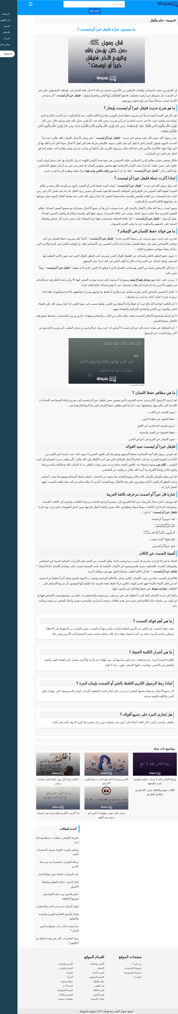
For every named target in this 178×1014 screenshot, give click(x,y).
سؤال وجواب (49, 981)
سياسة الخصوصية (115, 972)
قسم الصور (81, 994)
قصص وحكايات (48, 994)
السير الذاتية (81, 972)
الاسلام (83, 968)
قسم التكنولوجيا (47, 990)
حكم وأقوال (139, 20)
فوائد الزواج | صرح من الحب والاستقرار (40, 906)
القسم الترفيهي (79, 977)
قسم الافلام (81, 990)
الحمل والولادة (48, 968)
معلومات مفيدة (48, 999)
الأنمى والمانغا (80, 964)
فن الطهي (82, 985)
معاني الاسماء (80, 999)
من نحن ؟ (119, 964)
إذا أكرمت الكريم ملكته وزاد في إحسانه (40, 813)
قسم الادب (50, 985)
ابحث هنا (77, 11)
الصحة (52, 972)
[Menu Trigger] (13, 3)
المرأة (52, 977)
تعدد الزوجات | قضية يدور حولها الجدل (40, 874)
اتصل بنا (120, 977)
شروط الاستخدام (115, 968)
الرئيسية (153, 20)
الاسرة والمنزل (48, 964)
